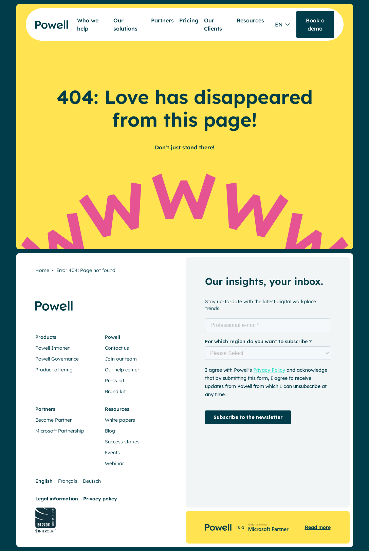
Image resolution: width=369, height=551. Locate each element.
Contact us (117, 348)
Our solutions (125, 24)
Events (112, 452)
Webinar (114, 463)
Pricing (189, 20)
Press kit (114, 381)
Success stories (122, 442)
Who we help (87, 24)
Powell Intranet (52, 348)
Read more (318, 527)
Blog (110, 431)
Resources (250, 20)
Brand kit (115, 391)
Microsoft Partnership (59, 431)
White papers (120, 420)
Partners (162, 20)
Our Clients (213, 24)
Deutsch (92, 481)
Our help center (122, 370)
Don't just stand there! (185, 147)
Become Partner (53, 420)
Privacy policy (100, 499)
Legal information (56, 499)
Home (42, 270)
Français (67, 481)
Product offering (54, 370)
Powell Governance (57, 359)
